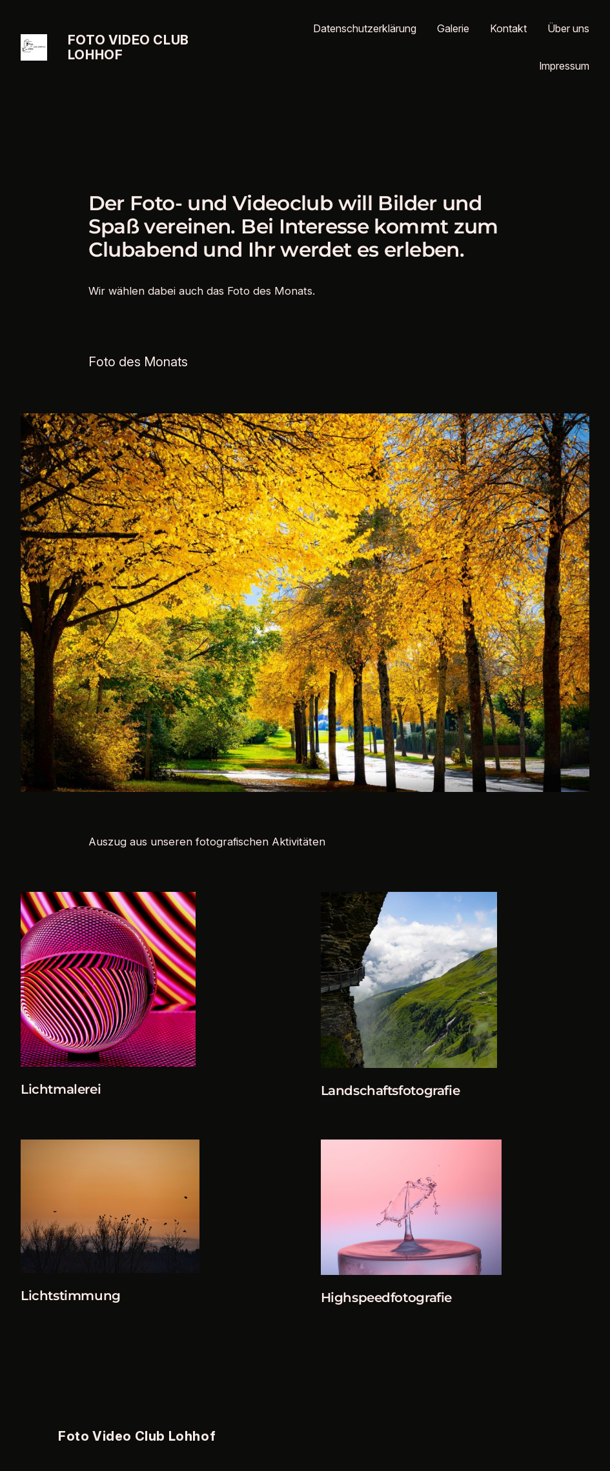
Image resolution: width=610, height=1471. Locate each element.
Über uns (568, 28)
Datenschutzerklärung (364, 28)
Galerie (453, 28)
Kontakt (508, 28)
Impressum (564, 65)
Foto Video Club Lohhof (128, 47)
